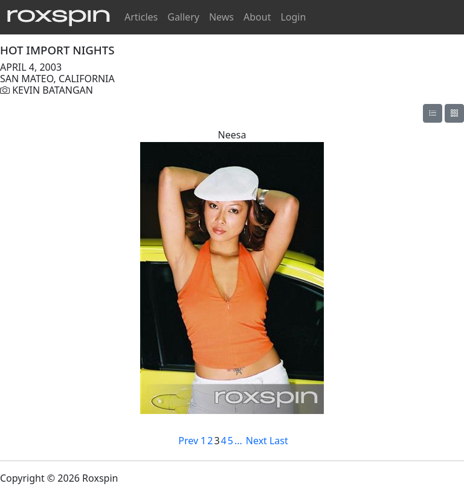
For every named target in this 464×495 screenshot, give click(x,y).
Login (293, 17)
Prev (188, 440)
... (238, 440)
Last (278, 440)
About (257, 17)
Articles (141, 17)
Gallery (183, 17)
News (221, 17)
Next (256, 440)
